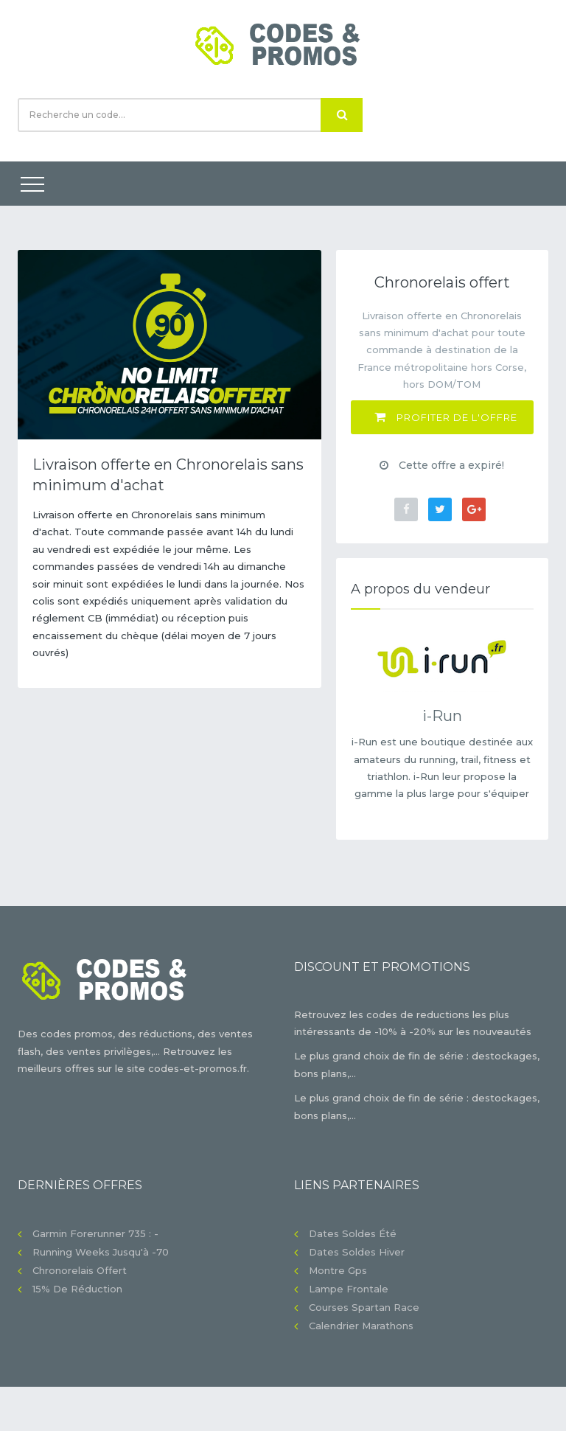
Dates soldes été (352, 1233)
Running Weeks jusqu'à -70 (100, 1252)
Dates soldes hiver (357, 1252)
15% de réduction (77, 1289)
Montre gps (338, 1270)
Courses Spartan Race (364, 1307)
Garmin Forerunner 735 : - (95, 1233)
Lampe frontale (348, 1289)
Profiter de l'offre (445, 417)
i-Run (442, 716)
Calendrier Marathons (361, 1325)
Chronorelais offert (79, 1270)
